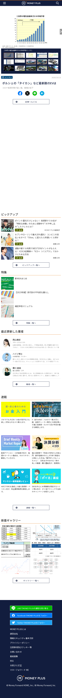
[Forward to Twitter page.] (31, 622)
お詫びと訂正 (16, 665)
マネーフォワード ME (19, 669)
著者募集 (14, 656)
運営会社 (14, 633)
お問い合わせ (16, 651)
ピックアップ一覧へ (31, 265)
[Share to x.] (27, 93)
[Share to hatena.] (42, 93)
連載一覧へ (31, 507)
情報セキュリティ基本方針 (21, 638)
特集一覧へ (31, 323)
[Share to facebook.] (20, 93)
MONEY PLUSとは (18, 629)
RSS (12, 660)
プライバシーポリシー (20, 642)
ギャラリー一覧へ (31, 580)
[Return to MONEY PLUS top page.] (31, 3)
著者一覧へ (31, 384)
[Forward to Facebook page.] (31, 615)
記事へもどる (31, 102)
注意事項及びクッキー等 (21, 647)
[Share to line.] (34, 93)
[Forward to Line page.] (31, 608)
